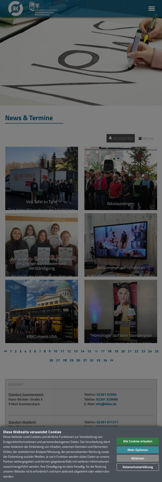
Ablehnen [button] (137, 458)
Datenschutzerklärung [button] (138, 466)
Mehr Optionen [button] (137, 449)
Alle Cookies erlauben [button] (137, 441)
